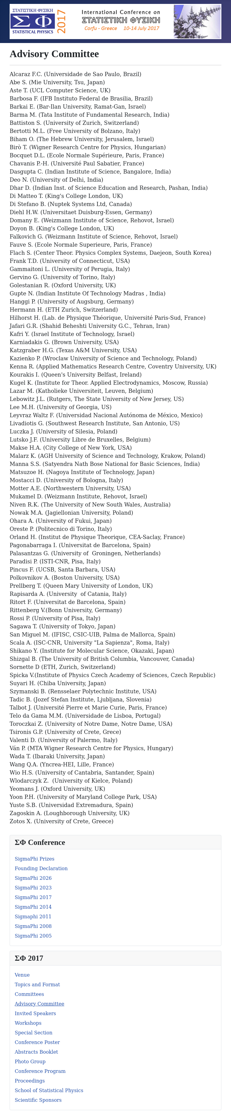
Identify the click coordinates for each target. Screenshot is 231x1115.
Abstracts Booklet (36, 1052)
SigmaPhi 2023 (33, 888)
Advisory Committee (39, 1004)
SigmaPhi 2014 (33, 907)
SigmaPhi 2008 (33, 926)
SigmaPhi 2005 (33, 936)
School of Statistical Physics (49, 1090)
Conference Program (40, 1071)
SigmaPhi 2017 (33, 897)
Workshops (28, 1023)
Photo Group (30, 1061)
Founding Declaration (41, 868)
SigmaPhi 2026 (33, 878)
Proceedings (30, 1081)
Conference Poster (37, 1042)
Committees (29, 994)
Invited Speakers (35, 1013)
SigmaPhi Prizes (34, 859)
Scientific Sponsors (38, 1100)
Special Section (33, 1033)
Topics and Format (37, 984)
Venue (22, 975)
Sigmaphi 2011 (33, 916)
